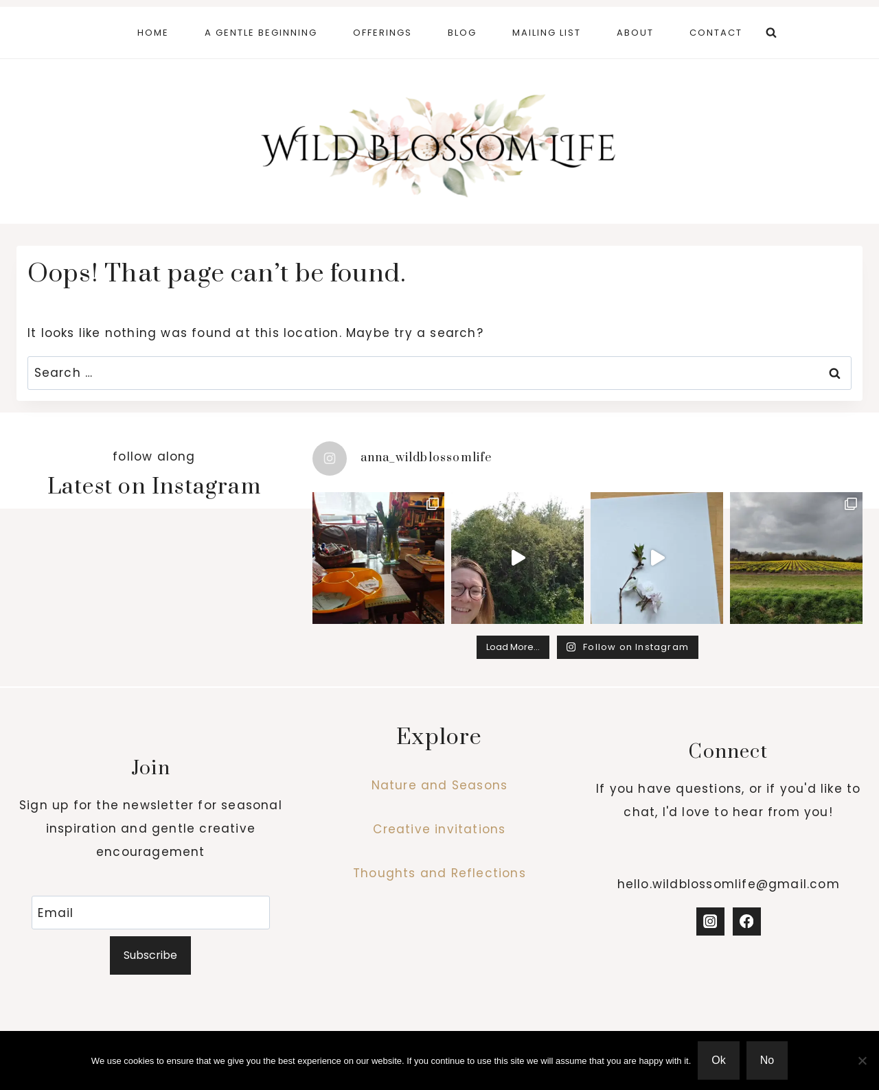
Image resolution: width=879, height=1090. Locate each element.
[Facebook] (747, 921)
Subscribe (150, 955)
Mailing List (546, 32)
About (635, 32)
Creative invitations (439, 829)
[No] (862, 1060)
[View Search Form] (771, 33)
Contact (715, 32)
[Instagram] (710, 921)
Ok (718, 1060)
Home (153, 32)
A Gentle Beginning (261, 32)
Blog (462, 32)
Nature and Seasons (440, 785)
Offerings (382, 32)
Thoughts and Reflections (439, 873)
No (767, 1060)
